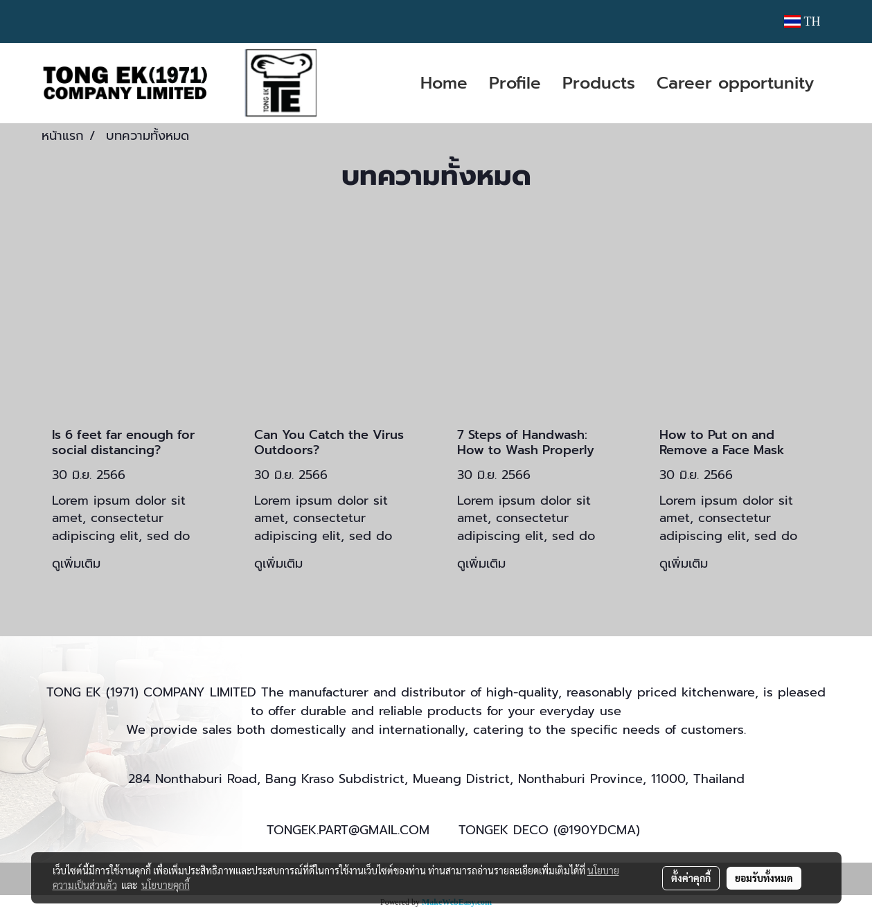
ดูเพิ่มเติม (78, 563)
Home (444, 83)
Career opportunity (735, 83)
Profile (515, 83)
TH (802, 21)
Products (598, 83)
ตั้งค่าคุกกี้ (691, 878)
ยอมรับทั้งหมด (764, 878)
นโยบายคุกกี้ (165, 885)
